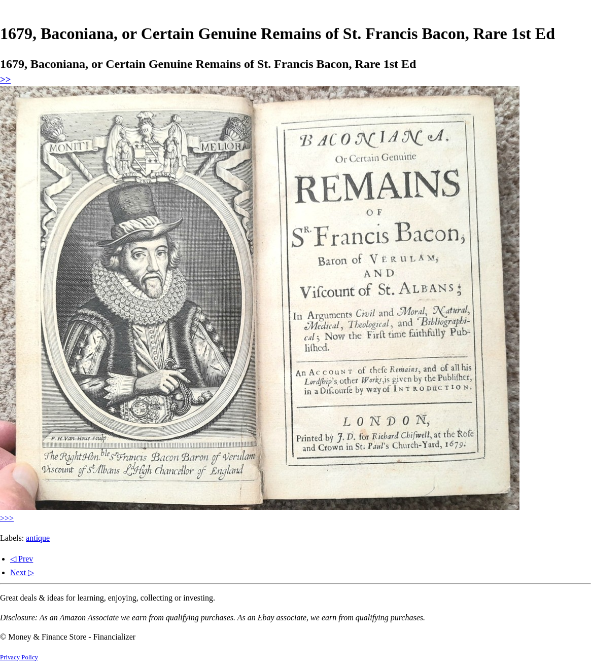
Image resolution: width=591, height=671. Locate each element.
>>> (7, 518)
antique (38, 538)
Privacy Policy (19, 657)
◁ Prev (21, 558)
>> (5, 79)
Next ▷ (22, 572)
